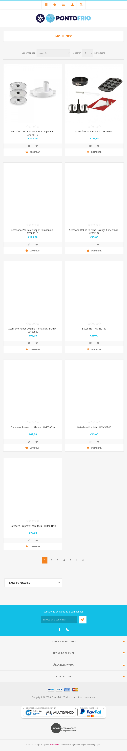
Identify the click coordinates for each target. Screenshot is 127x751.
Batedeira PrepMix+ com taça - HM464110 (33, 525)
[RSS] (67, 629)
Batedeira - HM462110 (94, 328)
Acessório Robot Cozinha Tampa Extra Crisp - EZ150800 (32, 330)
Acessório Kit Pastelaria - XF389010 (94, 131)
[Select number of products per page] (87, 53)
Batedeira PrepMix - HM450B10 (94, 427)
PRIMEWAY (54, 745)
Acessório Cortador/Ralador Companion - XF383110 (33, 133)
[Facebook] (59, 629)
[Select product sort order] (53, 53)
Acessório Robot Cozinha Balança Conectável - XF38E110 (94, 231)
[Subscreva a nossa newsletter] (59, 619)
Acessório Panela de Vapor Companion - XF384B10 (32, 231)
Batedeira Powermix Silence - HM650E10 (33, 427)
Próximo (77, 560)
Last (82, 560)
